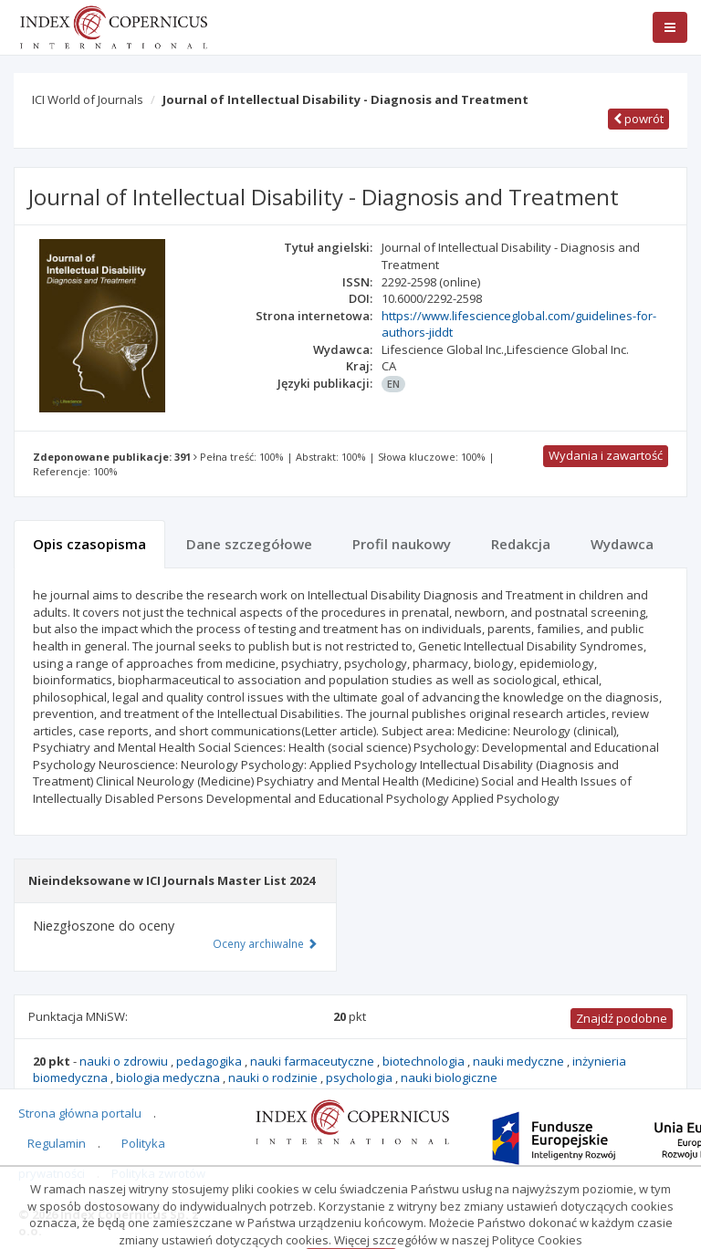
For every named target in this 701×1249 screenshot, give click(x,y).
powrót (638, 118)
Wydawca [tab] (622, 544)
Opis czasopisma (89, 544)
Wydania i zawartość (606, 455)
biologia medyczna (169, 1077)
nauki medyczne (520, 1061)
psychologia (360, 1077)
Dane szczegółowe (249, 544)
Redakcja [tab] (520, 544)
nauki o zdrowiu (125, 1061)
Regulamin (56, 1143)
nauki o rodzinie (274, 1077)
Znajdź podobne (621, 1018)
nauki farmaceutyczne (313, 1061)
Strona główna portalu (79, 1113)
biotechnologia (424, 1061)
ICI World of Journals (87, 99)
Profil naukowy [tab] (401, 544)
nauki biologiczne (449, 1077)
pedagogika (210, 1061)
